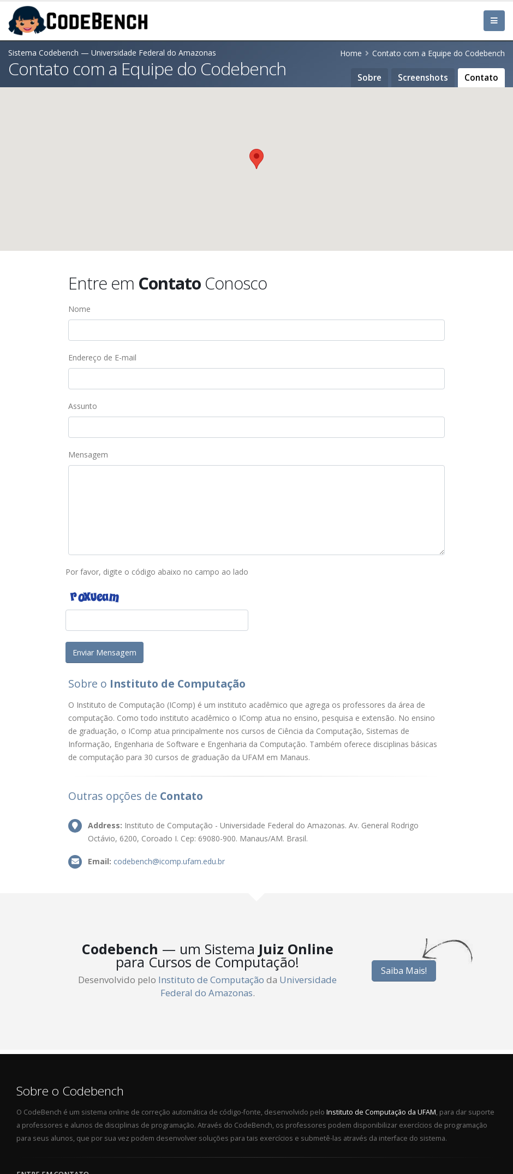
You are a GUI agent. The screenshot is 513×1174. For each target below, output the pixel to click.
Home (351, 53)
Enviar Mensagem (104, 652)
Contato (481, 77)
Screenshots (423, 77)
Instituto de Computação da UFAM (381, 1112)
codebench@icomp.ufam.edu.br (169, 861)
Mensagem (88, 454)
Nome (79, 309)
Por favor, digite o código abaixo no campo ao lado (156, 572)
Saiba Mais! (404, 971)
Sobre (369, 77)
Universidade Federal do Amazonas (248, 986)
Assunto (82, 406)
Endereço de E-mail (102, 357)
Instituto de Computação (211, 979)
